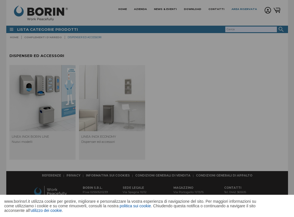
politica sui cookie (135, 206)
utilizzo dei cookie (46, 210)
